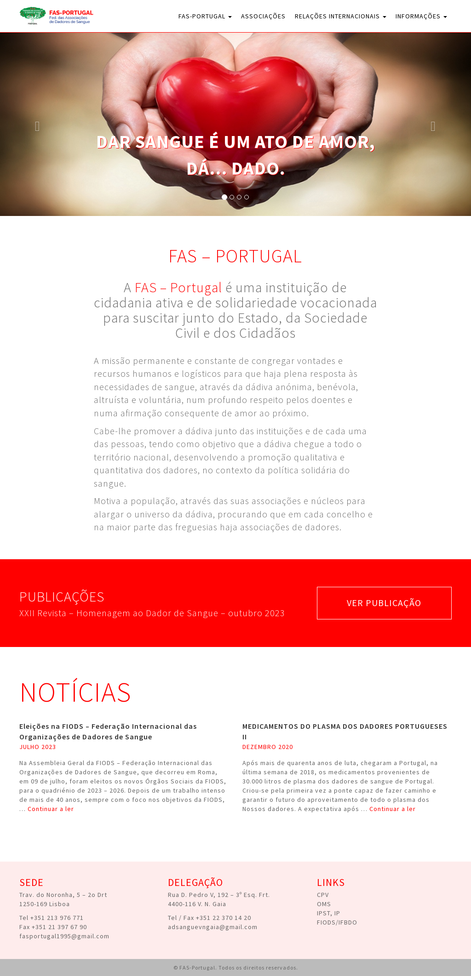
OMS (324, 904)
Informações (421, 16)
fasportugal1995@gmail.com (64, 936)
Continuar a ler (51, 809)
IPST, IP (328, 913)
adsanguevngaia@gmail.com (213, 927)
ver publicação (384, 602)
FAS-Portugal (205, 16)
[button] (35, 124)
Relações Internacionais (340, 16)
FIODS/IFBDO (337, 922)
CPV (323, 895)
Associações (263, 16)
